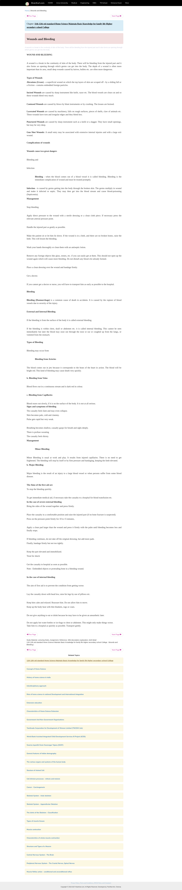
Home (27, 11)
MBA (94, 3)
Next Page (117, 16)
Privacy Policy (75, 883)
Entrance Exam (116, 3)
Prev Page (31, 16)
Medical (74, 3)
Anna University (62, 3)
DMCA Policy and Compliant (102, 883)
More (127, 3)
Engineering (85, 3)
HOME (50, 3)
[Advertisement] (142, 44)
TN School (103, 3)
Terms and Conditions (86, 883)
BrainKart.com (37, 3)
